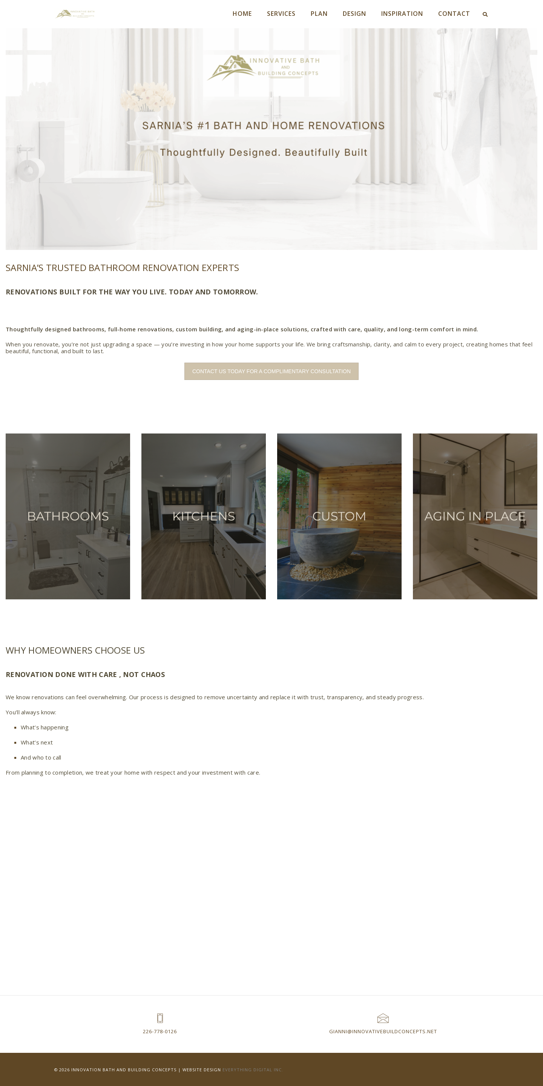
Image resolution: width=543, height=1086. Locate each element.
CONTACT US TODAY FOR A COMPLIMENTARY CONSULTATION (271, 371)
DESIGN (354, 13)
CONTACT (454, 13)
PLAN (319, 13)
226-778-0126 (160, 1031)
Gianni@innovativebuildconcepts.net (383, 1031)
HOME (242, 13)
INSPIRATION (402, 13)
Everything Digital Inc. (253, 1069)
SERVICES (281, 13)
